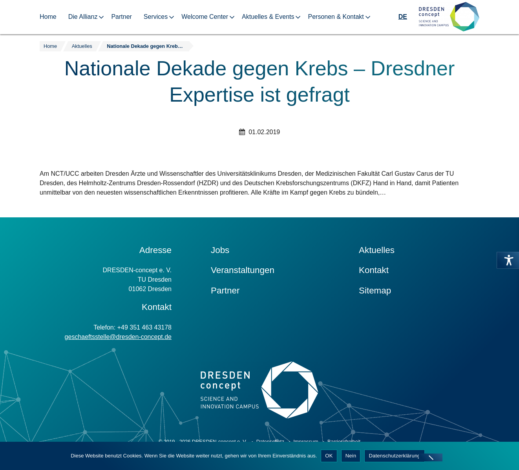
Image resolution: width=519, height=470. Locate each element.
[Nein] (430, 457)
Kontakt (374, 270)
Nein (350, 456)
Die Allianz (83, 16)
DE (402, 16)
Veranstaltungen (242, 270)
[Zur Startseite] (449, 17)
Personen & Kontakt (336, 16)
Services (156, 16)
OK (329, 456)
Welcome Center (204, 16)
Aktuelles (377, 250)
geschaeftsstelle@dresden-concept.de (118, 336)
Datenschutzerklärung (394, 456)
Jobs (220, 250)
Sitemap (375, 290)
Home (48, 16)
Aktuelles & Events (268, 16)
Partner (121, 16)
